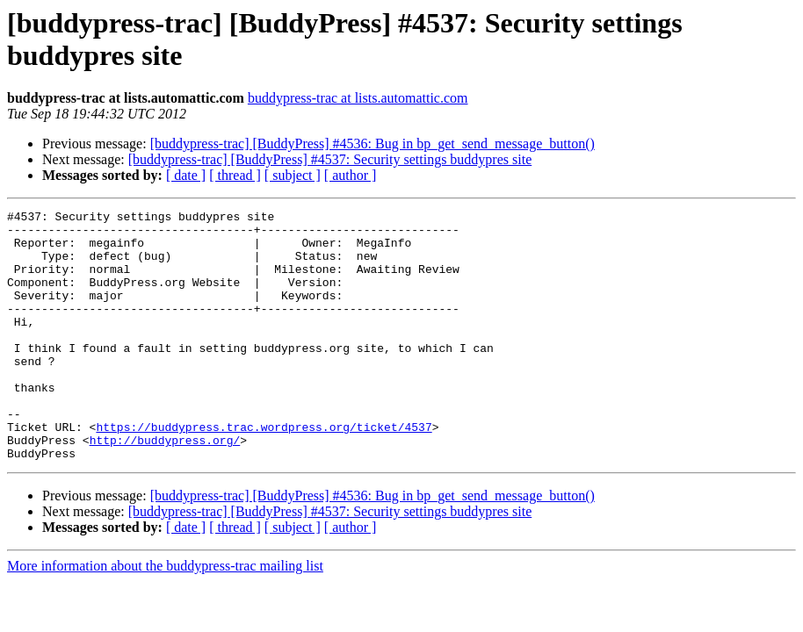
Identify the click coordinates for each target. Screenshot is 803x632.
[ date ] (186, 175)
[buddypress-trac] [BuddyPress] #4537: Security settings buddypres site (330, 159)
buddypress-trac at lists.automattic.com (358, 97)
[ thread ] (235, 175)
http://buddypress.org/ (165, 487)
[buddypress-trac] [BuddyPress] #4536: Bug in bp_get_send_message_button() (372, 143)
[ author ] (350, 175)
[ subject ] (292, 175)
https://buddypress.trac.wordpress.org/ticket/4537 (263, 471)
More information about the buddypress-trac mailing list (165, 615)
